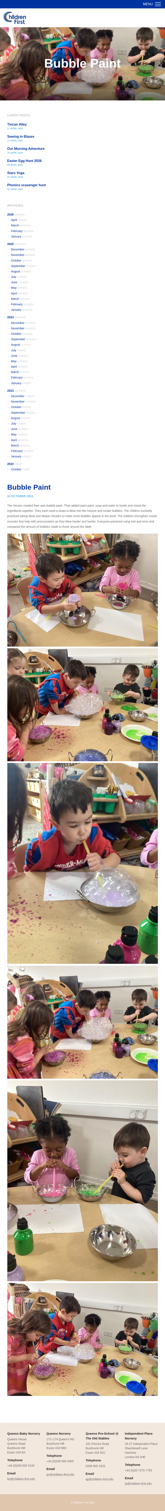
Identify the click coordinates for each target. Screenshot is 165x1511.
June (19, 282)
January (21, 236)
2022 (14, 464)
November (23, 255)
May (19, 287)
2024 (16, 317)
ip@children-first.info (138, 1483)
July (19, 277)
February (22, 231)
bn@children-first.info (21, 1479)
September (23, 266)
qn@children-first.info (60, 1474)
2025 (16, 244)
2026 (16, 214)
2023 (16, 390)
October (21, 260)
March (20, 225)
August (21, 271)
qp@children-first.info (100, 1479)
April (19, 220)
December (23, 249)
